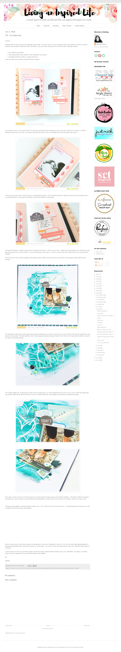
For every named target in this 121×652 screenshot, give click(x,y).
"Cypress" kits (50, 44)
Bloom (99, 318)
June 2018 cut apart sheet (51, 250)
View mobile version (47, 628)
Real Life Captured (102, 311)
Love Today (100, 313)
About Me (46, 26)
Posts (97, 262)
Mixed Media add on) (66, 336)
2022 (97, 283)
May (98, 345)
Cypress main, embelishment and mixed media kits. (50, 506)
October (99, 299)
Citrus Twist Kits (64, 544)
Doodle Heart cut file (68, 393)
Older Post (87, 625)
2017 (97, 357)
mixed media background (64, 568)
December (100, 295)
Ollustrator (69, 647)
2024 (97, 279)
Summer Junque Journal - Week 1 (105, 337)
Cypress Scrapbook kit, (54, 334)
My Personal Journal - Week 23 (105, 332)
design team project (41, 568)
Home (38, 26)
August (99, 304)
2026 (97, 274)
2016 (97, 360)
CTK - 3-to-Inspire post (103, 342)
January (99, 355)
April (98, 348)
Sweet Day (100, 320)
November (100, 297)
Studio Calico (99, 252)
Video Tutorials (66, 26)
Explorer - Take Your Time (104, 329)
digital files (48, 568)
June (98, 309)
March (99, 350)
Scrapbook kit (70, 130)
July (98, 306)
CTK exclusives (27, 568)
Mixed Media (55, 568)
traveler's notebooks (74, 568)
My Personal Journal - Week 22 (105, 334)
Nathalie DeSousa (101, 44)
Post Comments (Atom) (18, 633)
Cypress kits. (62, 551)
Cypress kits (33, 568)
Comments (99, 265)
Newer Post (9, 625)
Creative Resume (79, 26)
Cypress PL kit (17, 130)
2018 (97, 293)
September (100, 302)
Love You (99, 325)
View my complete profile (101, 47)
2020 (97, 288)
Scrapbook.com (100, 254)
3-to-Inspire (12, 568)
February (100, 352)
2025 (97, 276)
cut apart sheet (34, 394)
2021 (97, 286)
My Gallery (56, 26)
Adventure (100, 322)
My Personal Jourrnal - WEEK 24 (105, 315)
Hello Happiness (101, 327)
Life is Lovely (100, 340)
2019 (97, 290)
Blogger (81, 647)
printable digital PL (27, 195)
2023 (97, 281)
